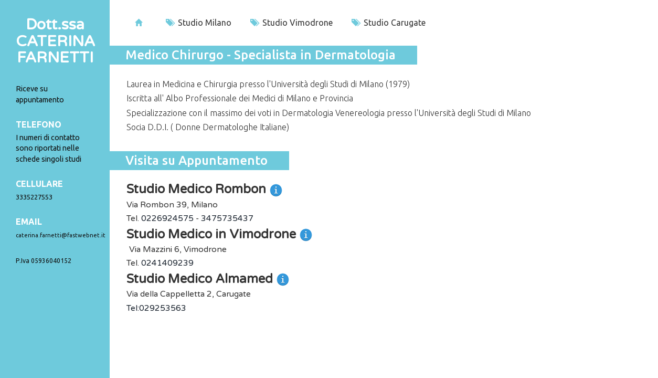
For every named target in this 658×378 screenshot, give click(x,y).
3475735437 (227, 218)
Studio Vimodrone (291, 22)
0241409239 (167, 263)
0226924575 (167, 218)
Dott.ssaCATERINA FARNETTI (55, 41)
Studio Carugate (389, 22)
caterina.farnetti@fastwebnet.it (60, 235)
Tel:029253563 (156, 308)
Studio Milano (198, 22)
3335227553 (34, 197)
